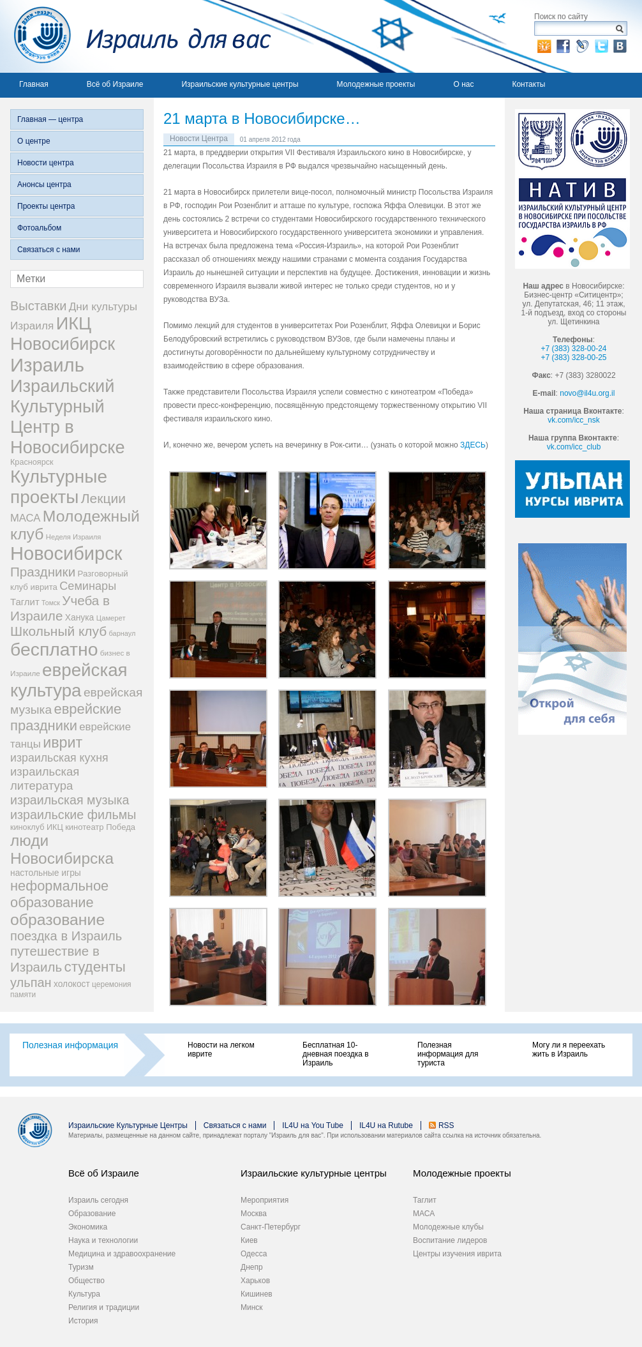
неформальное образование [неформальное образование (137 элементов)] (59, 894)
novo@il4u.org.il (587, 393)
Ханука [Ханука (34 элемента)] (79, 617)
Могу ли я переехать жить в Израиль (568, 1049)
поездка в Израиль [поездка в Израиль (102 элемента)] (66, 936)
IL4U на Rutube (386, 1125)
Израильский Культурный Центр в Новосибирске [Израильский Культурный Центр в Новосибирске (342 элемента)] (67, 416)
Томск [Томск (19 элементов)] (50, 602)
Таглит (425, 1200)
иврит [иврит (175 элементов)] (62, 742)
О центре (33, 141)
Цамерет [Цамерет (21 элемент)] (111, 618)
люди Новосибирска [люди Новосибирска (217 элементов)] (62, 849)
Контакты (528, 84)
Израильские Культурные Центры (128, 1125)
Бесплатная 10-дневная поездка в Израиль (335, 1054)
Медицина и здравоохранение (121, 1253)
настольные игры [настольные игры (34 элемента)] (45, 873)
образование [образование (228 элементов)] (57, 919)
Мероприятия (264, 1200)
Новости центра (45, 162)
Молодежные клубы (448, 1227)
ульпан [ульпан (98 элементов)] (31, 982)
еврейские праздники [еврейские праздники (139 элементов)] (65, 717)
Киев (249, 1240)
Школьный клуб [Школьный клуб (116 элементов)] (58, 631)
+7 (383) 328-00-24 (573, 348)
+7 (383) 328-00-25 (573, 357)
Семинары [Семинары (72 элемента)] (87, 586)
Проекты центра (46, 206)
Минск (252, 1307)
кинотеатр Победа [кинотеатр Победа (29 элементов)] (100, 827)
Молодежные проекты (376, 84)
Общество (86, 1280)
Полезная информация (70, 1045)
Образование (92, 1213)
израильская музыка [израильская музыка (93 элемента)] (70, 800)
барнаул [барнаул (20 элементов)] (122, 633)
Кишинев (256, 1294)
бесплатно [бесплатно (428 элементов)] (54, 649)
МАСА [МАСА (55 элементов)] (25, 518)
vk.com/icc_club (574, 446)
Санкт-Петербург (271, 1227)
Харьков (255, 1280)
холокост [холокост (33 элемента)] (72, 984)
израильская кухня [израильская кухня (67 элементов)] (59, 757)
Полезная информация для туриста (447, 1054)
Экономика (87, 1227)
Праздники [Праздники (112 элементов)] (42, 571)
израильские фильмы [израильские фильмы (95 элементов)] (73, 815)
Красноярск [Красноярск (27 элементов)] (32, 462)
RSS (446, 1125)
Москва (254, 1213)
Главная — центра (50, 119)
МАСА (424, 1213)
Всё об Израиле (115, 84)
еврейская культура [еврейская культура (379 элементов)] (69, 680)
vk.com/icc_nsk (573, 420)
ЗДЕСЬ (473, 444)
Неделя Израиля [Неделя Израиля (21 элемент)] (73, 537)
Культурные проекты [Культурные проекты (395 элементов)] (58, 487)
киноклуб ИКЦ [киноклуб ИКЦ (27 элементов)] (36, 827)
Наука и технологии (103, 1240)
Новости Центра (199, 138)
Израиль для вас (135, 36)
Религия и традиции (103, 1307)
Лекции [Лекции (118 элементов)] (103, 498)
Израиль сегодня (98, 1200)
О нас (463, 84)
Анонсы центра (44, 184)
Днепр (252, 1267)
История (83, 1320)
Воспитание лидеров (450, 1240)
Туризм (81, 1267)
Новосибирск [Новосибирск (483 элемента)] (66, 553)
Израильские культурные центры (239, 84)
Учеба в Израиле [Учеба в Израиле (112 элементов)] (60, 608)
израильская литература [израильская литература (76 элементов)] (44, 778)
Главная (34, 84)
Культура (84, 1294)
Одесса (254, 1253)
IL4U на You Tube (312, 1125)
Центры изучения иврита (457, 1253)
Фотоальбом (39, 227)
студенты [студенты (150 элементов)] (94, 967)
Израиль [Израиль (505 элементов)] (47, 364)
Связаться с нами (48, 249)
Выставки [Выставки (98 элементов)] (38, 306)
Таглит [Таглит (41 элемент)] (25, 601)
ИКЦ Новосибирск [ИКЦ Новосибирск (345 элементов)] (62, 333)
